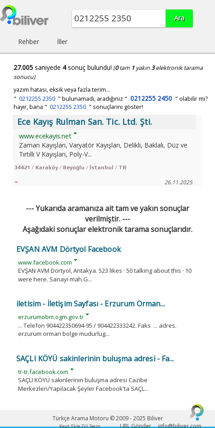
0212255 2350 (37, 99)
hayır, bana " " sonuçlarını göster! (78, 107)
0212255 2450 (151, 98)
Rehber (28, 41)
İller (62, 41)
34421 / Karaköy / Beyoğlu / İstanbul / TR (70, 167)
